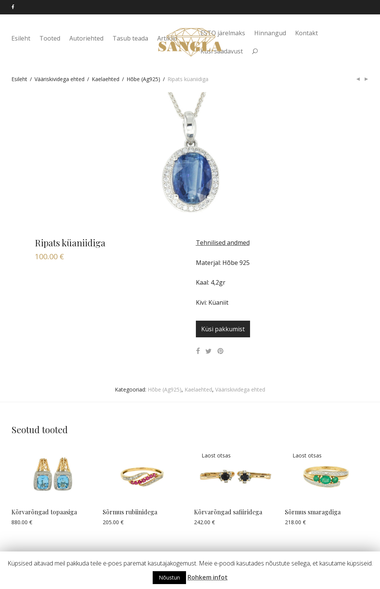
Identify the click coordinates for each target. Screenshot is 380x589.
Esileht (20, 38)
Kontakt (306, 33)
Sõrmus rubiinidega (130, 512)
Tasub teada (130, 38)
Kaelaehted (105, 79)
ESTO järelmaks (222, 33)
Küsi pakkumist (223, 329)
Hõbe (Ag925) (143, 79)
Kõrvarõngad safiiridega (228, 512)
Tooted (49, 38)
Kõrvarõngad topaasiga (44, 512)
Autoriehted (86, 38)
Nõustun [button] (169, 577)
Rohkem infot (208, 577)
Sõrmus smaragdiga (313, 512)
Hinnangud (270, 33)
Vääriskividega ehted (59, 79)
